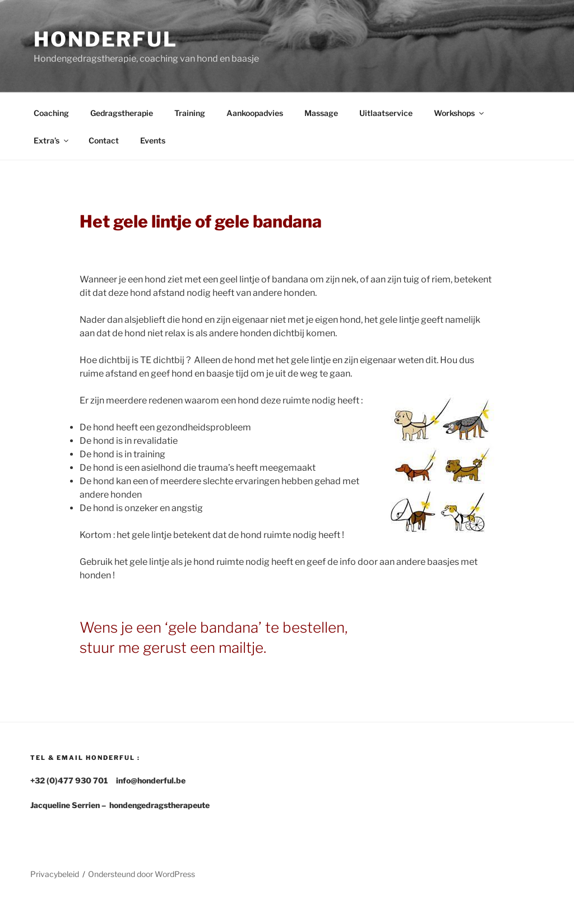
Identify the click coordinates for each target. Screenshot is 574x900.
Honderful (106, 39)
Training (189, 113)
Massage (321, 113)
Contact (104, 140)
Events (152, 140)
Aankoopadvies (254, 113)
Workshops (459, 113)
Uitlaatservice (386, 113)
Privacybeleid (54, 874)
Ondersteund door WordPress (141, 874)
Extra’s (52, 140)
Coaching (51, 113)
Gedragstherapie (121, 113)
